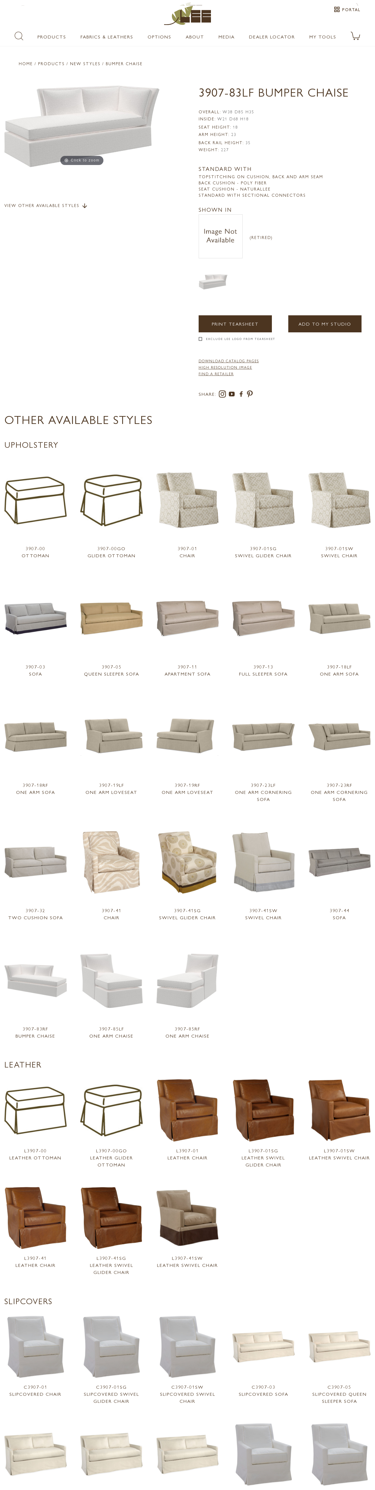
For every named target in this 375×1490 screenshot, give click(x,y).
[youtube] (233, 395)
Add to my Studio (323, 323)
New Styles (85, 63)
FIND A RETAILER (216, 373)
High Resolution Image (225, 367)
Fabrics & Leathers (107, 36)
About (195, 36)
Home (26, 63)
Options (159, 36)
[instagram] (223, 395)
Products (52, 36)
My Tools (322, 36)
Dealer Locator (272, 36)
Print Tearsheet (235, 323)
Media (227, 36)
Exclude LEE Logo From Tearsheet (240, 339)
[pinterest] (250, 395)
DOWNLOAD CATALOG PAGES (229, 360)
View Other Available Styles (46, 205)
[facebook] (242, 395)
